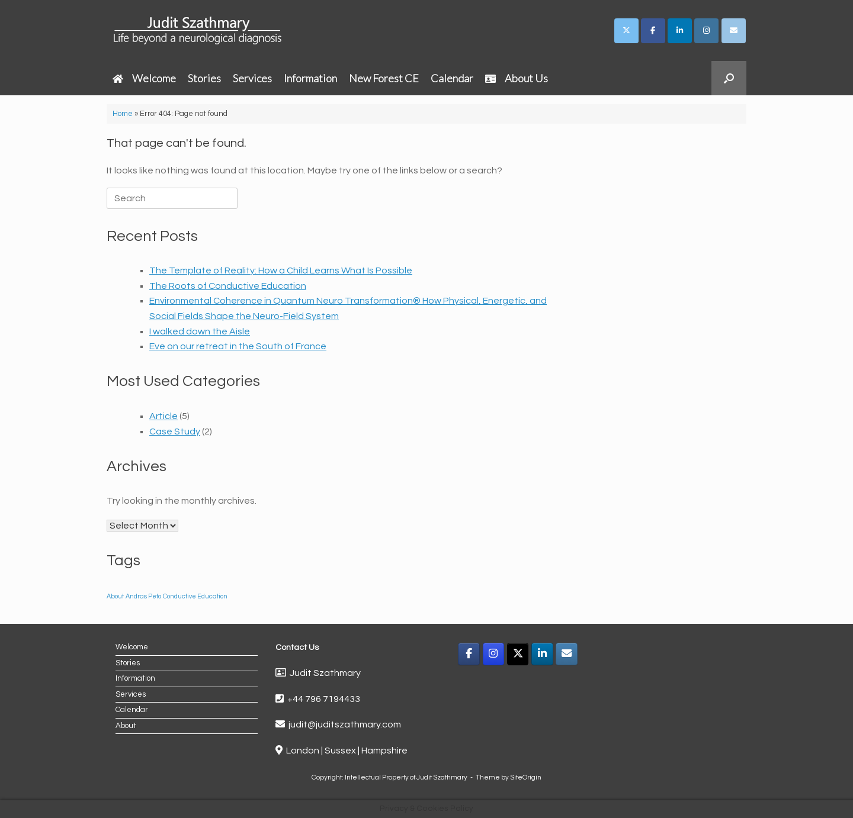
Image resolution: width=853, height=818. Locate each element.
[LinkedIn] (542, 654)
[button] (728, 78)
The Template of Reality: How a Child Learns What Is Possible (280, 270)
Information (310, 78)
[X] (518, 654)
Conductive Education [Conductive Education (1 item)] (195, 596)
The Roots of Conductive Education (227, 286)
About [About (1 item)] (115, 596)
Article (163, 416)
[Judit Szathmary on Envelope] (733, 30)
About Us (516, 78)
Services (252, 78)
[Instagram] (494, 654)
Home (123, 114)
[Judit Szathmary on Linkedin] (680, 30)
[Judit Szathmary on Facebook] (653, 30)
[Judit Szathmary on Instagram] (706, 30)
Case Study (174, 431)
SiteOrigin (525, 777)
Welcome (144, 78)
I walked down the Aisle (199, 331)
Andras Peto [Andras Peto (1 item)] (143, 596)
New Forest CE (384, 78)
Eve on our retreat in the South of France (237, 346)
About (126, 726)
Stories (204, 78)
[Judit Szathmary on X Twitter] (626, 30)
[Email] (567, 654)
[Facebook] (469, 654)
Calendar (452, 78)
